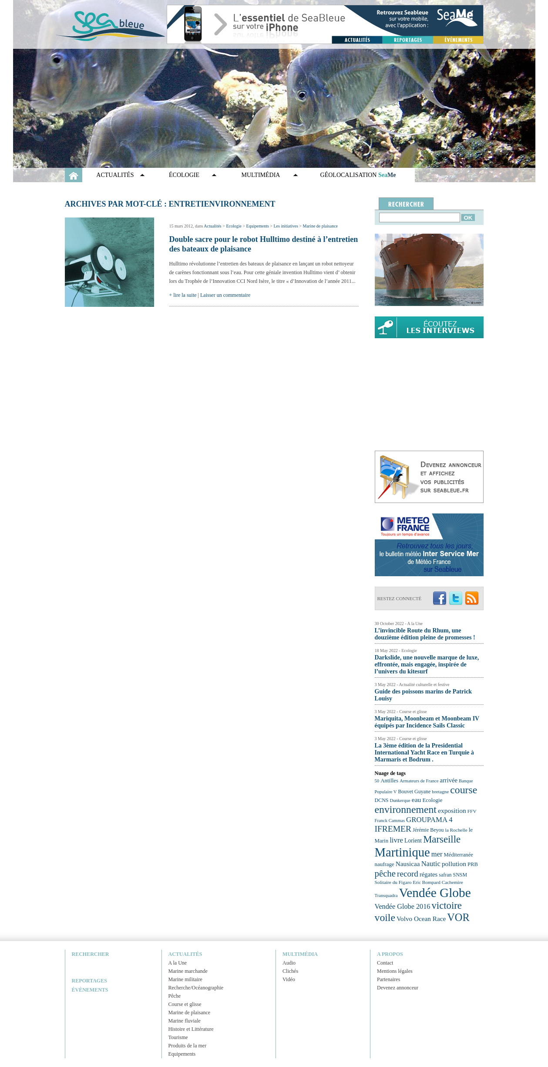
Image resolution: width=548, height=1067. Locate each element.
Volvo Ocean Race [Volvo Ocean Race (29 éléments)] (421, 918)
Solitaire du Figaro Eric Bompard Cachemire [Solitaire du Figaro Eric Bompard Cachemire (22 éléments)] (419, 882)
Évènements (90, 990)
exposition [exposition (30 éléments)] (452, 810)
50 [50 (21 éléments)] (377, 780)
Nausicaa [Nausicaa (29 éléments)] (408, 863)
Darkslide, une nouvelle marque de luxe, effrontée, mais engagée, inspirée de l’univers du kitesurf (427, 664)
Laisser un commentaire (225, 295)
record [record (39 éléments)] (407, 873)
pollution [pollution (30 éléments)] (454, 863)
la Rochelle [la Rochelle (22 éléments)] (456, 830)
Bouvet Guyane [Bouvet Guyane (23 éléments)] (414, 791)
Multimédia (261, 175)
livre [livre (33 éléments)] (396, 840)
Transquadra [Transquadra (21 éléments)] (386, 895)
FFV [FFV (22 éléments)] (472, 811)
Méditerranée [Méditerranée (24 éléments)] (458, 855)
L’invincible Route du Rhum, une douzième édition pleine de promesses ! (425, 634)
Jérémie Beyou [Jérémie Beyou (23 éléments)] (428, 830)
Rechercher (90, 954)
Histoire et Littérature (191, 1029)
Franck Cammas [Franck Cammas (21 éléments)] (390, 820)
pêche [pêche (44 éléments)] (385, 873)
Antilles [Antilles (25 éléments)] (389, 780)
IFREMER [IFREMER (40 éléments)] (393, 828)
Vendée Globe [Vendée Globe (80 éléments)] (435, 893)
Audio (289, 963)
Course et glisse (185, 1004)
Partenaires (388, 979)
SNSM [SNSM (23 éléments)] (460, 875)
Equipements (257, 226)
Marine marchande (188, 971)
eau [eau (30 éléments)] (416, 799)
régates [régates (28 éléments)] (428, 874)
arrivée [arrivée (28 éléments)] (448, 780)
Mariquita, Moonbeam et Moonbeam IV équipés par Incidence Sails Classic (427, 722)
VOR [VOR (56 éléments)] (458, 917)
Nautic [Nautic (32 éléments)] (430, 864)
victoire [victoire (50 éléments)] (446, 905)
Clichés (290, 971)
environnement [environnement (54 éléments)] (406, 809)
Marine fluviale (184, 1021)
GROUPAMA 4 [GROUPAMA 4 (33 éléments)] (429, 820)
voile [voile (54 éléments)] (385, 917)
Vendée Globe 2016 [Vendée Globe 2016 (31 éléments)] (402, 907)
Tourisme (178, 1037)
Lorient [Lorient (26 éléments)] (413, 840)
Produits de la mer (187, 1046)
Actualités (115, 175)
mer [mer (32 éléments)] (437, 854)
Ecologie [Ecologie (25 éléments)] (432, 800)
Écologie (184, 175)
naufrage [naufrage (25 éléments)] (384, 864)
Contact (385, 963)
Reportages (89, 981)
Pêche (174, 996)
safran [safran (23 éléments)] (445, 875)
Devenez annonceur (397, 988)
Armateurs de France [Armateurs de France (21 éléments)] (419, 780)
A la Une (177, 963)
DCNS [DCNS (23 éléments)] (382, 800)
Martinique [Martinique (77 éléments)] (402, 852)
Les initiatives (285, 226)
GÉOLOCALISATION (358, 175)
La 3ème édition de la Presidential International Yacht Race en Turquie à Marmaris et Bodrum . (424, 752)
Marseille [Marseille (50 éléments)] (442, 839)
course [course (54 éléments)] (463, 789)
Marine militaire (185, 979)
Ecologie (234, 226)
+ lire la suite (183, 295)
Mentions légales (395, 971)
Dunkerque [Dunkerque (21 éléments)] (400, 800)
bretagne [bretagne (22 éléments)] (440, 791)
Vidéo (288, 979)
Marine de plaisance (320, 226)
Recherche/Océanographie (196, 988)
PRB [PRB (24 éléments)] (472, 864)
